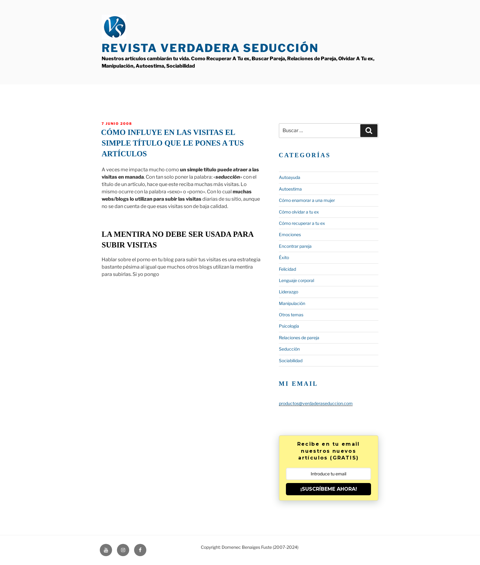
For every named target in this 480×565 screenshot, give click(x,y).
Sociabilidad (290, 360)
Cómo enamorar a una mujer (307, 200)
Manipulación (292, 303)
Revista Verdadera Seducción (210, 48)
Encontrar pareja (295, 246)
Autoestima (290, 188)
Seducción (289, 348)
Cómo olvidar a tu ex (299, 211)
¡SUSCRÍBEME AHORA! (328, 489)
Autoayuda (289, 177)
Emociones (290, 234)
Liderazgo (288, 291)
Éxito (284, 257)
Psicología (289, 326)
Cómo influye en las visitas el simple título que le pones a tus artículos (172, 143)
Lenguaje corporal (296, 280)
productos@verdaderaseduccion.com (316, 403)
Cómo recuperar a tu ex (302, 223)
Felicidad (287, 269)
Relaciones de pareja (299, 337)
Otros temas (291, 314)
